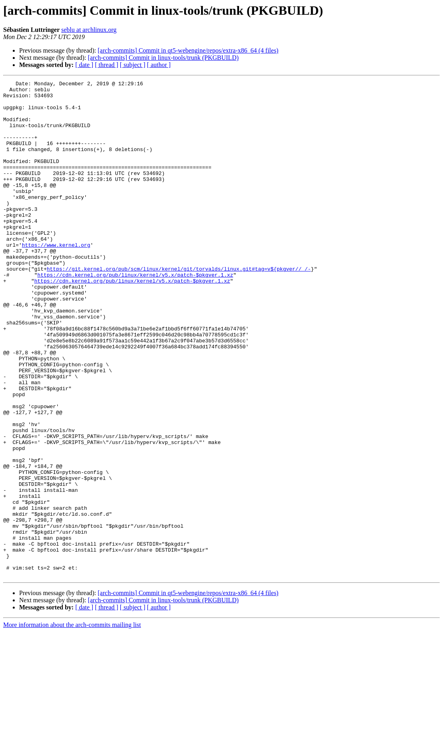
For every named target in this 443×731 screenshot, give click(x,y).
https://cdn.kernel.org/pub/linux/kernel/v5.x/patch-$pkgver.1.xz (135, 314)
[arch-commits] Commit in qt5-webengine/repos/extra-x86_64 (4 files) (188, 50)
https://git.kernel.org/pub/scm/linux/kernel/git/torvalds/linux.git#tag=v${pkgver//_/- (179, 306)
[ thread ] (106, 64)
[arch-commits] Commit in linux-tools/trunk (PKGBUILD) (163, 57)
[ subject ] (132, 64)
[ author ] (159, 64)
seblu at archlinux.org (89, 29)
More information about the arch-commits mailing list (72, 724)
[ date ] (84, 64)
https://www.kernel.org (56, 278)
